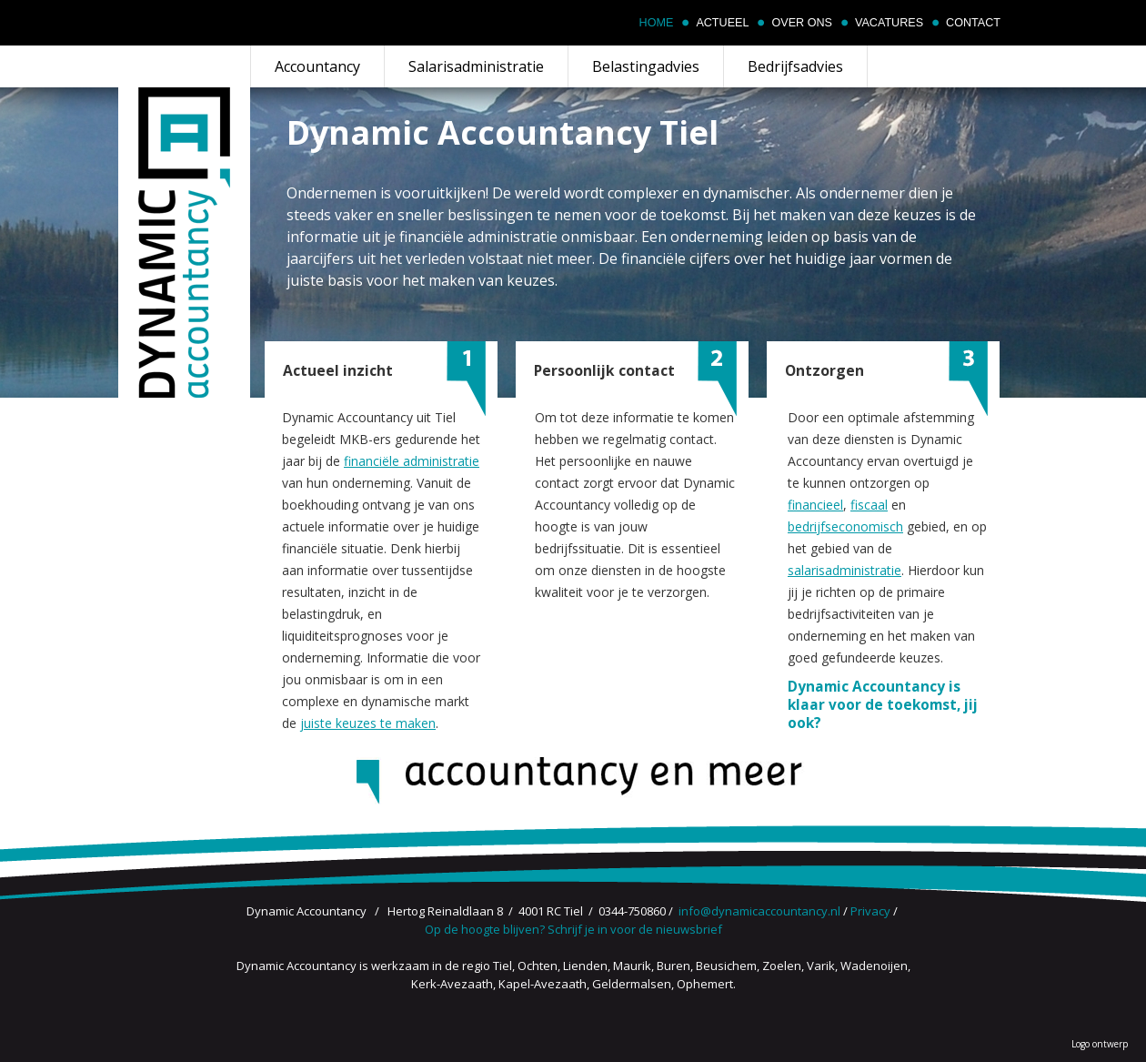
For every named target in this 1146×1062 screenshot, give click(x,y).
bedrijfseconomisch (845, 526)
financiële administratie (411, 461)
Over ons (801, 22)
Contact (973, 22)
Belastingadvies (645, 66)
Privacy (870, 911)
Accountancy (317, 66)
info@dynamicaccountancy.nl (759, 911)
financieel (815, 504)
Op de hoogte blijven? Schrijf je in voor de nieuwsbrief (573, 929)
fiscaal (869, 504)
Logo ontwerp (1099, 1043)
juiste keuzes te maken (368, 723)
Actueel (722, 22)
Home (656, 22)
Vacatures (889, 22)
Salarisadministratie (476, 66)
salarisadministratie (844, 570)
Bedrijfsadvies (795, 66)
